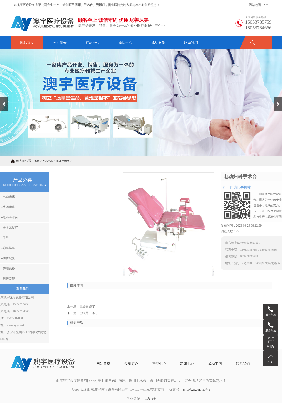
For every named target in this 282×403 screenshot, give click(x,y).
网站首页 (27, 42)
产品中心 (93, 42)
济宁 (153, 398)
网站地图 (255, 5)
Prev (2, 99)
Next (276, 99)
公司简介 (60, 42)
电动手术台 (62, 161)
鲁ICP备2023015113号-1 (196, 389)
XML (267, 5)
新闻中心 (125, 42)
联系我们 (191, 42)
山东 (147, 398)
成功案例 (158, 42)
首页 (37, 161)
